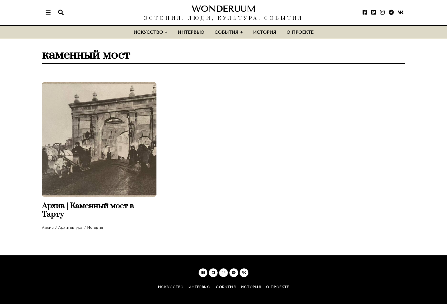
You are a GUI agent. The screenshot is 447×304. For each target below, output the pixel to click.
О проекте (300, 32)
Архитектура (70, 227)
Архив (48, 227)
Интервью (191, 32)
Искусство (148, 32)
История (264, 32)
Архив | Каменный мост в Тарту (88, 210)
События (226, 32)
